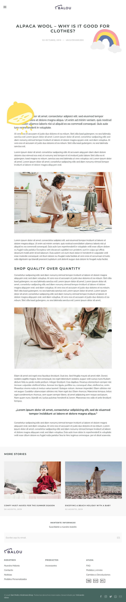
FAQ (88, 565)
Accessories (51, 565)
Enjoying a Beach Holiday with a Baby (88, 505)
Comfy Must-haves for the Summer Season (29, 505)
